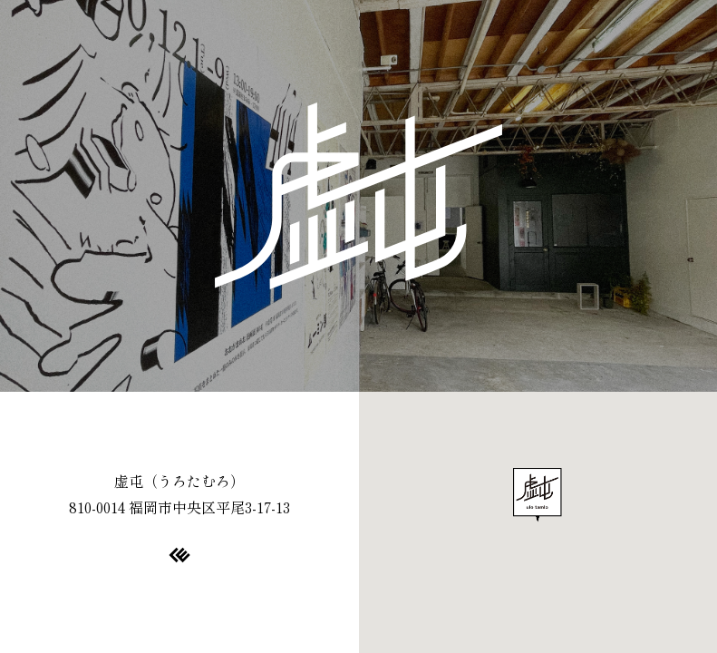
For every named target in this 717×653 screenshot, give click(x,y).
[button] (537, 495)
